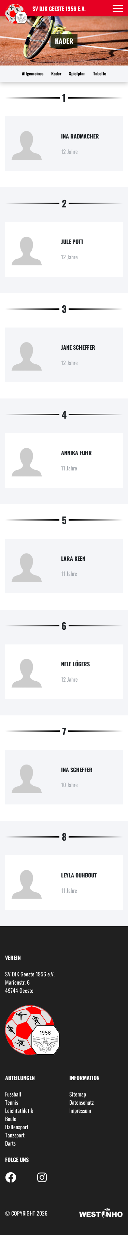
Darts (10, 1143)
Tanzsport (15, 1135)
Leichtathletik (19, 1110)
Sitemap (77, 1094)
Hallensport (16, 1127)
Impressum (80, 1110)
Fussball (13, 1094)
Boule (10, 1119)
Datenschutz (81, 1102)
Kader (56, 73)
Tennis (11, 1102)
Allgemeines (32, 73)
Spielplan (77, 73)
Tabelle (99, 73)
